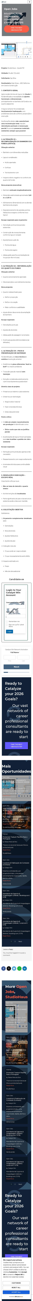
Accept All (16, 1292)
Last (23, 659)
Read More (7, 789)
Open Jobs (8, 9)
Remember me (12, 621)
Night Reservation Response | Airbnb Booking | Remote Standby (16, 802)
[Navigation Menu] (30, 1)
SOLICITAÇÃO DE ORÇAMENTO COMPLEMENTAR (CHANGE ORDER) (16, 774)
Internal (5, 827)
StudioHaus (15, 990)
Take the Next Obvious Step (16, 29)
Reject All (16, 1287)
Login (8, 630)
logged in (15, 946)
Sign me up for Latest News (16, 624)
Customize (16, 1283)
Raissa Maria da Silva (11, 835)
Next (16, 665)
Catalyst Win (8, 778)
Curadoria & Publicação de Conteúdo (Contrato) (13, 1090)
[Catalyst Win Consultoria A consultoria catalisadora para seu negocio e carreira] (4, 2)
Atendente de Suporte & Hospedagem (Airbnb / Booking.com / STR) (16, 888)
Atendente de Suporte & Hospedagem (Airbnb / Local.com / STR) (15, 916)
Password (8, 612)
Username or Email (12, 602)
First (9, 659)
